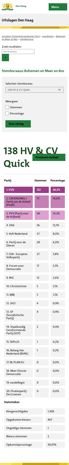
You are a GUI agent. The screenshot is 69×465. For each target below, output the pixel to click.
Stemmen (16, 107)
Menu (55, 7)
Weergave (11, 101)
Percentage (17, 113)
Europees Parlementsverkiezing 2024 (21, 36)
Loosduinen (48, 36)
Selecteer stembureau (18, 83)
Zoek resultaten (11, 47)
